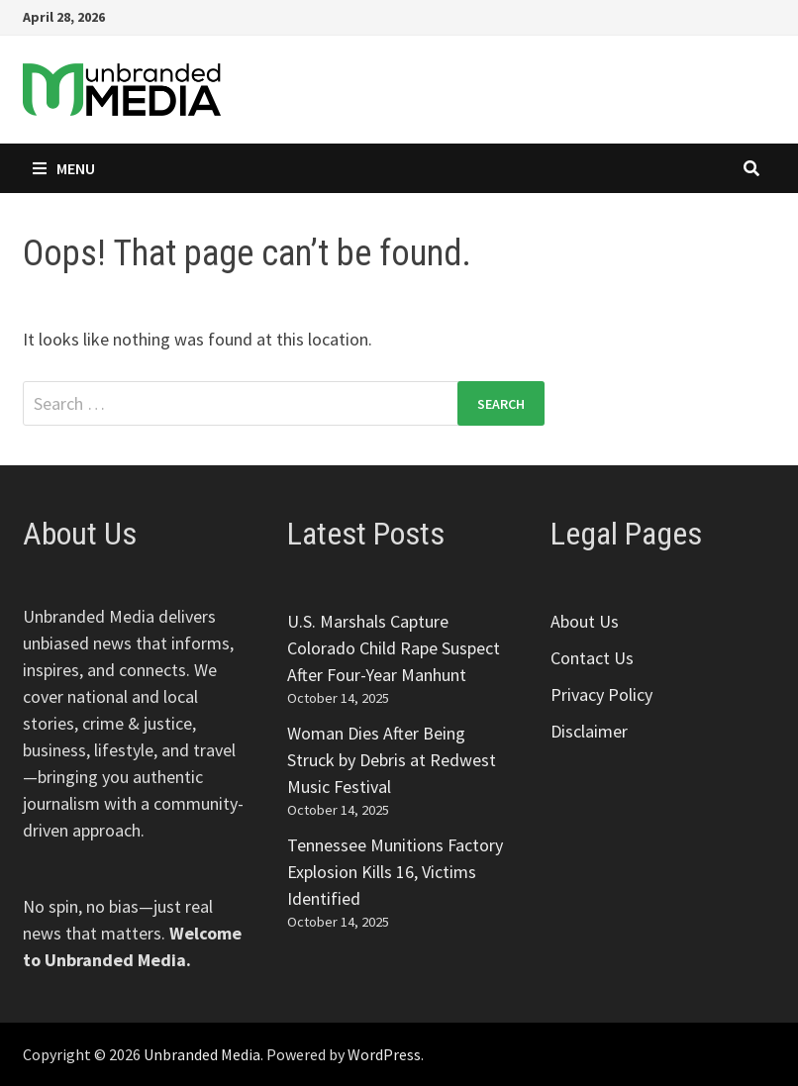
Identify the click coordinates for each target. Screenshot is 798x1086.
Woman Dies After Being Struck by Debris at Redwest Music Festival (391, 760)
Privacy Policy (601, 694)
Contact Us (592, 657)
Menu (64, 168)
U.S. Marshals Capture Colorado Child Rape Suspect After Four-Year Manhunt (393, 648)
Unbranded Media (202, 1054)
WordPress (384, 1054)
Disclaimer (589, 731)
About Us (584, 621)
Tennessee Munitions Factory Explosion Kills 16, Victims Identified (395, 872)
